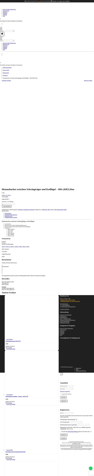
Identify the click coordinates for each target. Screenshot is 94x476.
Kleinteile (5, 75)
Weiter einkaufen (12, 470)
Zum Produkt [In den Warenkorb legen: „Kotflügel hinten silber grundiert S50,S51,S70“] (9, 403)
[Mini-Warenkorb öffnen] (0, 18)
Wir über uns (63, 214)
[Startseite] (14, 7)
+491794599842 (66, 203)
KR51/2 (17, 144)
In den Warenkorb (7, 104)
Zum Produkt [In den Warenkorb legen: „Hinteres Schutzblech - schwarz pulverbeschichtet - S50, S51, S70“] (9, 458)
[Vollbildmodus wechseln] (3, 471)
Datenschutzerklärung (81, 268)
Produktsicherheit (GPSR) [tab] (11, 115)
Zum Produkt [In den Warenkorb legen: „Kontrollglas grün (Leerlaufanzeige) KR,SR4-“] (9, 347)
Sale (4, 16)
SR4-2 (20, 144)
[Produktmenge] (8, 102)
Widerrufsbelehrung (65, 219)
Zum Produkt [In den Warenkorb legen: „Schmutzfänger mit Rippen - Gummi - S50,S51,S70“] (9, 292)
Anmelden (63, 294)
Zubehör (5, 14)
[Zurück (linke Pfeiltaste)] (1, 473)
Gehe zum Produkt (10, 246)
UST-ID (64, 319)
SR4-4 (27, 144)
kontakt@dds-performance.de (68, 204)
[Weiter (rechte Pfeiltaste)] (3, 473)
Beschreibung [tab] (8, 111)
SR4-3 (24, 144)
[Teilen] (6, 471)
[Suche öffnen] (1, 29)
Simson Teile (6, 10)
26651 (48, 107)
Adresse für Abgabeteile (66, 212)
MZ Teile (5, 12)
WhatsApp (54, 1)
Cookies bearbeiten (64, 207)
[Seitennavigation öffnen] (2, 34)
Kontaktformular (64, 201)
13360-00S (44, 107)
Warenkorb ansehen (4, 470)
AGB (77, 267)
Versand (6, 94)
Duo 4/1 (4, 144)
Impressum (78, 266)
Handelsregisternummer (68, 322)
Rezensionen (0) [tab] (8, 113)
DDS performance (7, 67)
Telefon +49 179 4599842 (63, 1)
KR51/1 (12, 144)
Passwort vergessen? (65, 289)
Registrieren (63, 298)
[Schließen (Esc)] (8, 471)
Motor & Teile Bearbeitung (9, 9)
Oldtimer (5, 13)
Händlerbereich (63, 215)
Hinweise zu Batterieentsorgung (67, 218)
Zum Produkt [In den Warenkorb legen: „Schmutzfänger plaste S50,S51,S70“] (9, 237)
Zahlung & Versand (64, 220)
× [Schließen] (61, 271)
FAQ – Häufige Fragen (65, 216)
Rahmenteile (6, 72)
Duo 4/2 (8, 144)
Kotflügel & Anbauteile (28, 107)
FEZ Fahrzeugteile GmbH (60, 107)
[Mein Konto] (1, 27)
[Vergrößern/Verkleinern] (1, 471)
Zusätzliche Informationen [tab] (11, 112)
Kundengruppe (66, 317)
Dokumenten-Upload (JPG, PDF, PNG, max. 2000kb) (75, 325)
